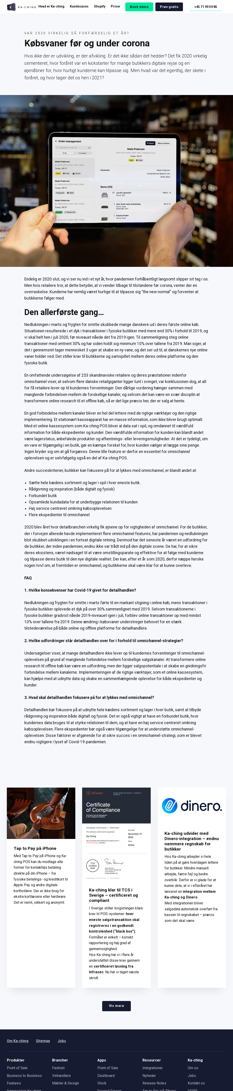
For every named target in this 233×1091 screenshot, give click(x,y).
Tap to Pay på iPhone (35, 848)
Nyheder (149, 1075)
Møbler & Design (65, 1083)
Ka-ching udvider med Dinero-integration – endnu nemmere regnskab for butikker (192, 841)
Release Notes (154, 1083)
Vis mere (116, 1006)
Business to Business (24, 1075)
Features (14, 1083)
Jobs (62, 1041)
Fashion (58, 1068)
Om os (193, 1068)
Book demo (139, 7)
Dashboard (106, 1075)
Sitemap (43, 1041)
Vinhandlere (61, 1075)
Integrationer (152, 1068)
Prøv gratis (169, 7)
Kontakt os (196, 1083)
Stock (101, 1083)
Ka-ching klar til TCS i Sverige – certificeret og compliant (113, 895)
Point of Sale (17, 1068)
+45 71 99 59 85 (205, 7)
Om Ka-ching (18, 1041)
